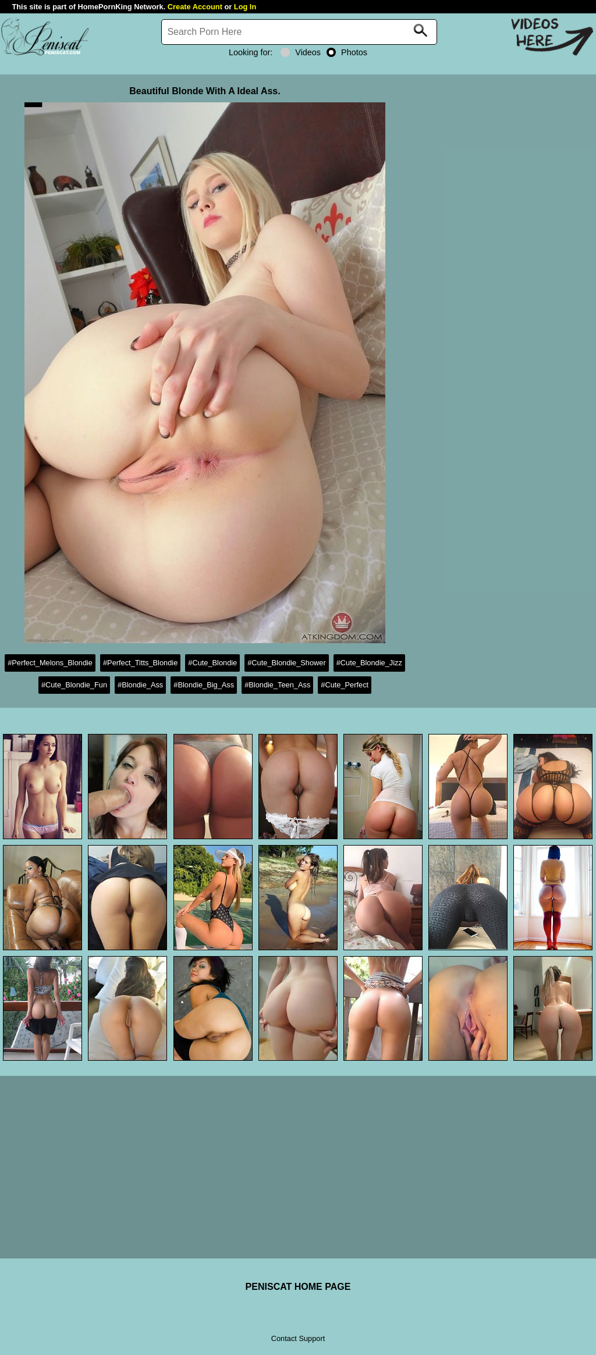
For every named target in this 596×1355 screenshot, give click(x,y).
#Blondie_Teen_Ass (277, 684)
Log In (245, 6)
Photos (347, 52)
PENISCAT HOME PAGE (298, 1287)
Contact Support (298, 1338)
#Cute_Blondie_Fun (74, 684)
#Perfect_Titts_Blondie (140, 662)
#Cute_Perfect (344, 684)
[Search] (299, 32)
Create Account (195, 6)
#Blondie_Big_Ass (203, 684)
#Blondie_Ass (140, 684)
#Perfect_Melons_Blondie (50, 662)
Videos (301, 52)
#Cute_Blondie (212, 662)
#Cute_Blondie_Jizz (369, 662)
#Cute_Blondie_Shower (286, 662)
